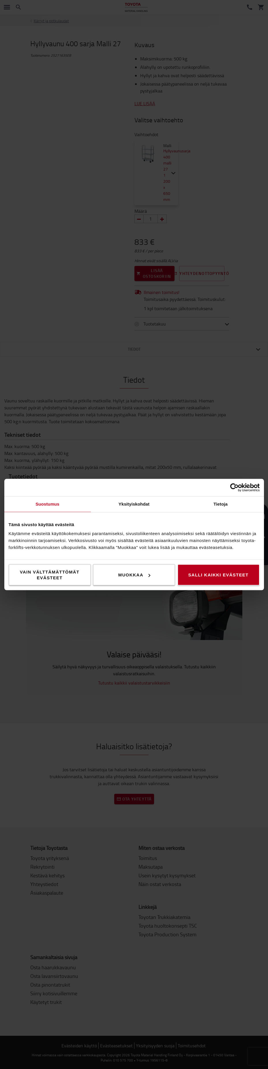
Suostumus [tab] (47, 504)
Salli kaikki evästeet (218, 574)
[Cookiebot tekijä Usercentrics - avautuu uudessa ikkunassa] (234, 487)
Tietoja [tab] (220, 504)
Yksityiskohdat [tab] (134, 504)
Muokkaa (134, 574)
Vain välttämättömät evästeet (50, 574)
